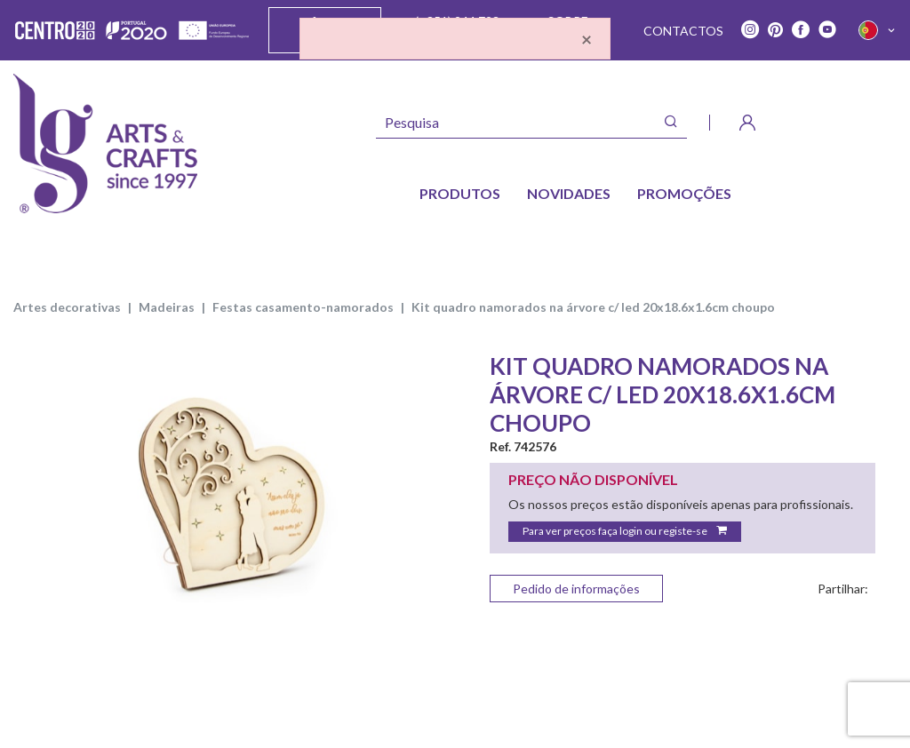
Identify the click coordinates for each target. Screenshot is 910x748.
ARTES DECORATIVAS (67, 306)
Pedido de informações (576, 588)
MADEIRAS (167, 306)
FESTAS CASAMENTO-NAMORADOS (303, 306)
